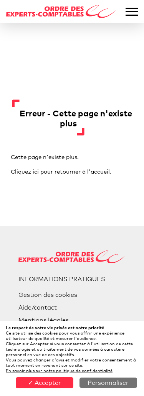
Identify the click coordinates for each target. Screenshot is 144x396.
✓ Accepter (44, 382)
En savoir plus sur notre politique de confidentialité (59, 370)
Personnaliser (108, 382)
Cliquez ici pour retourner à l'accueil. (61, 171)
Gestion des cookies (47, 294)
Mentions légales (43, 320)
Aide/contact (37, 307)
